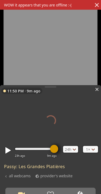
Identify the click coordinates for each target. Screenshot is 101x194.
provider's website (56, 175)
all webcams (20, 175)
